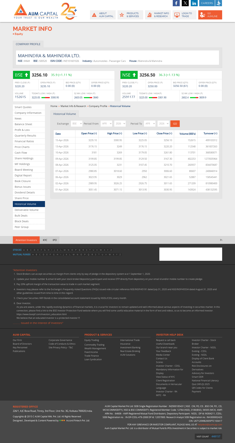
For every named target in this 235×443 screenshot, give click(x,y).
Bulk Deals (21, 215)
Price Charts (22, 147)
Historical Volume (25, 204)
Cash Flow (21, 152)
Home (53, 106)
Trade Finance (91, 355)
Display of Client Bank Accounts (203, 360)
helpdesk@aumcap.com (210, 424)
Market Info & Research (73, 106)
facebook (176, 3)
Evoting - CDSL (199, 351)
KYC (45, 240)
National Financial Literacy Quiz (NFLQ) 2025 (205, 382)
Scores (159, 362)
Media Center (163, 354)
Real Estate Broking (130, 351)
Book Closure (23, 181)
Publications (19, 351)
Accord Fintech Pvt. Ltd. (78, 420)
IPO (55, 240)
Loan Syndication (93, 359)
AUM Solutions (127, 354)
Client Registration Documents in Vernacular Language (169, 384)
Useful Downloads (165, 343)
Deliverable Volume (27, 210)
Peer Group (22, 227)
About (102, 15)
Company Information (28, 113)
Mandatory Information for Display (169, 371)
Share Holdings (24, 158)
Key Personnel (20, 347)
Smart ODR (197, 376)
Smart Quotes (23, 107)
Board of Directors (22, 343)
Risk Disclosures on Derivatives (202, 367)
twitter (185, 3)
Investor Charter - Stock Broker (204, 342)
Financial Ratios (24, 141)
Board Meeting (24, 169)
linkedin (194, 3)
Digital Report (23, 175)
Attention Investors (26, 240)
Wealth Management (95, 348)
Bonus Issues (23, 186)
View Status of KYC (165, 376)
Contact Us (161, 358)
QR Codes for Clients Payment (202, 389)
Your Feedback (163, 351)
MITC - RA (161, 395)
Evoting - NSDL (199, 354)
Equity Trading (91, 340)
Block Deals (22, 221)
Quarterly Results (25, 135)
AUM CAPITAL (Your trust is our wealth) (36, 11)
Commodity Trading (94, 344)
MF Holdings (22, 164)
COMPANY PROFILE (28, 44)
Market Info (157, 15)
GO (210, 15)
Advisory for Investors (203, 373)
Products (130, 15)
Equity (19, 34)
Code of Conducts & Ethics (62, 343)
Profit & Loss (22, 130)
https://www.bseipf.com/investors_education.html (42, 314)
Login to (184, 15)
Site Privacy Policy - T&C (61, 347)
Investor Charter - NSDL (204, 347)
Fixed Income (91, 352)
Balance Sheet (23, 124)
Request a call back (166, 340)
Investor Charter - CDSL (168, 365)
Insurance (125, 343)
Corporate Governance (60, 340)
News (18, 118)
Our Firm (17, 340)
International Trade (130, 340)
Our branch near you (166, 347)
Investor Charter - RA (166, 391)
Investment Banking (130, 347)
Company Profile (98, 106)
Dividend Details (25, 192)
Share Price (22, 198)
